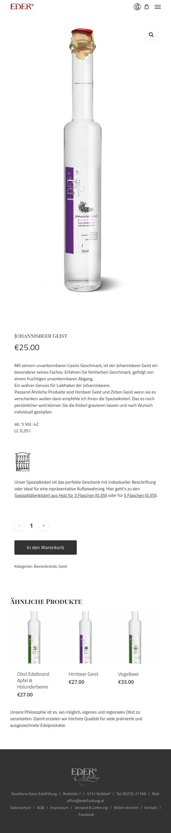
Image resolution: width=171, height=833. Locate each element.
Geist (63, 566)
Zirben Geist (122, 392)
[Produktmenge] (31, 525)
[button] (158, 6)
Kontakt (150, 807)
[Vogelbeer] (136, 637)
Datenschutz (20, 807)
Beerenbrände (45, 566)
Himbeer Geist (88, 392)
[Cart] (146, 6)
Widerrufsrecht (126, 807)
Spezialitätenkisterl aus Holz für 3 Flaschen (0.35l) (60, 495)
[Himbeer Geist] (86, 637)
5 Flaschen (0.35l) (140, 495)
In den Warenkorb (45, 547)
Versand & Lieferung (91, 807)
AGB (40, 807)
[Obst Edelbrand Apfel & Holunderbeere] (35, 637)
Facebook (86, 814)
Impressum (59, 807)
